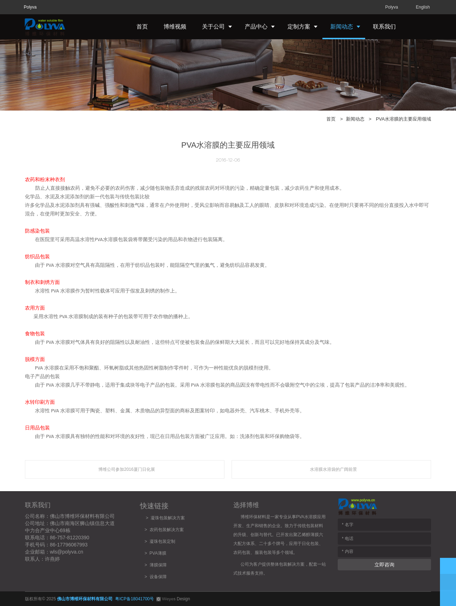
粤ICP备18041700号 (134, 598)
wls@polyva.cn (66, 552)
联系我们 (384, 27)
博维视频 (175, 27)
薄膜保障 (158, 564)
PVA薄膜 (158, 553)
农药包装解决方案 (165, 529)
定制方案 (298, 27)
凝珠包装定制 (162, 541)
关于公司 (213, 27)
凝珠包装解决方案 (168, 517)
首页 (142, 27)
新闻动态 (341, 27)
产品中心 (256, 27)
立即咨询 (384, 564)
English (423, 7)
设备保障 (158, 576)
